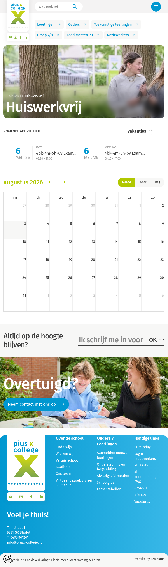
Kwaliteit (63, 467)
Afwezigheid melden (113, 476)
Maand (126, 182)
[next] (62, 182)
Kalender (14, 96)
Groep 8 (140, 488)
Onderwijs (64, 447)
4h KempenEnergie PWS (146, 477)
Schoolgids (105, 482)
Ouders (77, 24)
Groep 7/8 (48, 35)
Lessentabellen (109, 489)
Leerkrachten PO (83, 35)
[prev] (51, 182)
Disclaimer (58, 560)
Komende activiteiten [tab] (22, 131)
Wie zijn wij (64, 453)
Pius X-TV (141, 465)
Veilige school (67, 460)
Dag (157, 182)
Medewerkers (121, 35)
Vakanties (141, 131)
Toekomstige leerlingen (116, 24)
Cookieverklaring (36, 560)
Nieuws (140, 495)
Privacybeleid (13, 560)
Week (143, 182)
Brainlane (157, 559)
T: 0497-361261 (17, 537)
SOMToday (142, 447)
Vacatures (142, 501)
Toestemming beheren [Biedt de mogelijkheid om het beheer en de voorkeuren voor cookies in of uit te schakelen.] (84, 560)
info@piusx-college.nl (24, 542)
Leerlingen (49, 24)
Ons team (63, 473)
